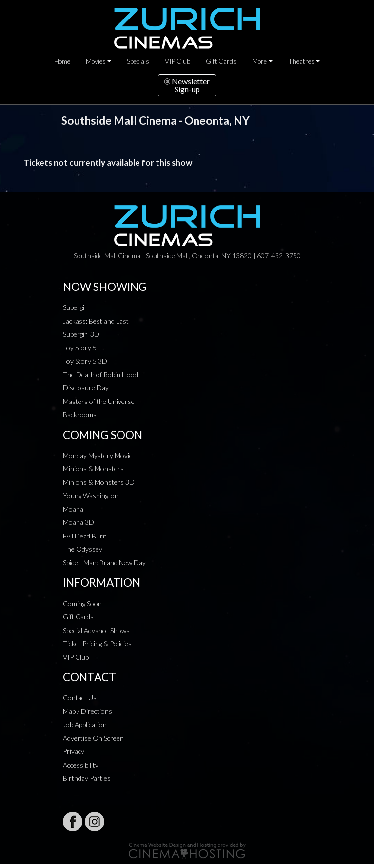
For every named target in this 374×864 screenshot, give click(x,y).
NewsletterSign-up (187, 85)
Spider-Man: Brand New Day (104, 562)
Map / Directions (87, 711)
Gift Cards (221, 61)
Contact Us (80, 697)
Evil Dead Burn (85, 536)
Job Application (85, 724)
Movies (96, 61)
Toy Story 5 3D (85, 361)
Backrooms (80, 414)
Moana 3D (78, 522)
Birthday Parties (87, 778)
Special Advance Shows (96, 630)
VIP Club (177, 61)
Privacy (73, 751)
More (259, 61)
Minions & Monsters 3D (99, 482)
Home (62, 61)
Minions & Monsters (93, 468)
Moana (73, 509)
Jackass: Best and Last (96, 321)
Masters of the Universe (99, 401)
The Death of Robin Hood (100, 374)
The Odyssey (82, 549)
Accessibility (80, 765)
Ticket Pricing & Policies (97, 643)
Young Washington (90, 495)
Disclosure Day (86, 388)
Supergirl (76, 307)
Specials (138, 61)
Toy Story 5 (80, 348)
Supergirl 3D (81, 334)
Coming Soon (82, 603)
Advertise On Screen (93, 738)
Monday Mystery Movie (98, 455)
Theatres (301, 61)
